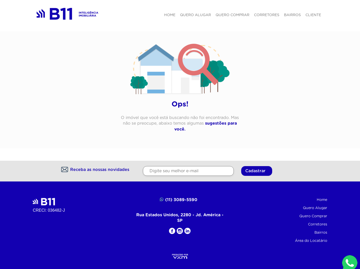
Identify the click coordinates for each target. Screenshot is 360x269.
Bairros (292, 15)
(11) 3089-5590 (178, 199)
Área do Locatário (311, 241)
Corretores (266, 15)
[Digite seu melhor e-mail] (188, 171)
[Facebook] (172, 231)
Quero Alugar (195, 15)
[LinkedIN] (187, 231)
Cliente (313, 15)
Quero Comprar (232, 15)
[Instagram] (180, 231)
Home (169, 15)
